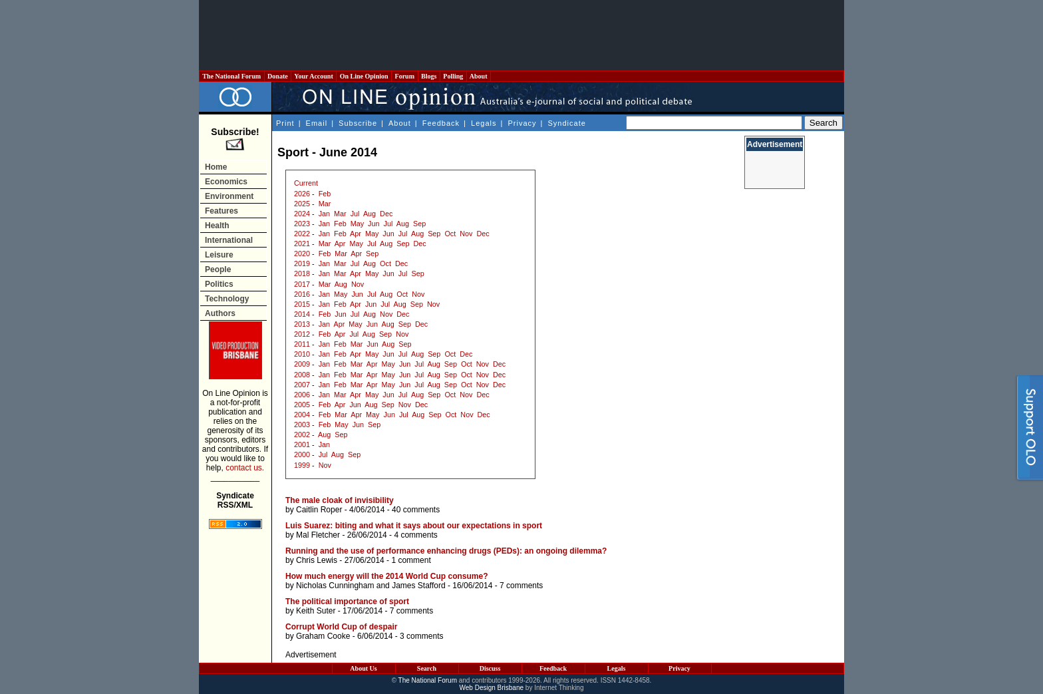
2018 (302, 273)
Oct (450, 234)
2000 (302, 454)
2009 (302, 364)
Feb (325, 194)
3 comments (421, 636)
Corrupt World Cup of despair (341, 626)
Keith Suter (315, 610)
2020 (302, 254)
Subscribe (358, 123)
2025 (302, 204)
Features (221, 211)
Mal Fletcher (318, 535)
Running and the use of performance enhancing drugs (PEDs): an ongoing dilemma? (446, 551)
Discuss (490, 668)
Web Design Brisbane (492, 687)
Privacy (522, 123)
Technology (227, 298)
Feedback (441, 123)
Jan (324, 214)
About (478, 76)
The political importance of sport (347, 601)
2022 (302, 234)
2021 (302, 244)
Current (306, 183)
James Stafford (418, 585)
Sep (419, 224)
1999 (302, 465)
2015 (302, 304)
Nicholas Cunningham (335, 585)
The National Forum (232, 76)
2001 (302, 444)
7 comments (521, 585)
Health (217, 225)
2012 (302, 334)
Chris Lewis (316, 560)
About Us (363, 668)
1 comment (410, 560)
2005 (302, 405)
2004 (302, 415)
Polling (453, 76)
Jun (373, 224)
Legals (483, 123)
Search (426, 668)
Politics (219, 284)
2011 (302, 344)
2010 (302, 354)
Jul (355, 214)
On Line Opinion (364, 76)
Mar (325, 204)
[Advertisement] (521, 35)
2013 (302, 324)
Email (317, 123)
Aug (369, 214)
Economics (226, 181)
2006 (302, 395)
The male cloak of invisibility (339, 500)
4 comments (415, 535)
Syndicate (567, 123)
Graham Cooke (323, 636)
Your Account (314, 76)
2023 (302, 224)
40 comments (416, 509)
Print (285, 123)
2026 (302, 194)
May (357, 224)
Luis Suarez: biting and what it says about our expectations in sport (413, 525)
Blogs (429, 76)
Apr (355, 234)
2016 (302, 294)
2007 (302, 385)
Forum (404, 76)
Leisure (219, 255)
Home (216, 167)
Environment (229, 196)
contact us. (244, 467)
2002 (302, 434)
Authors (220, 313)
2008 (302, 375)
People (218, 269)
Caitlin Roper (319, 509)
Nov (466, 234)
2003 (302, 425)
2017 (302, 284)
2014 (302, 314)
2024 (302, 214)
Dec (386, 214)
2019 (302, 263)
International (229, 240)
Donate (278, 76)
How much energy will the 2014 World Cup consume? (386, 576)
